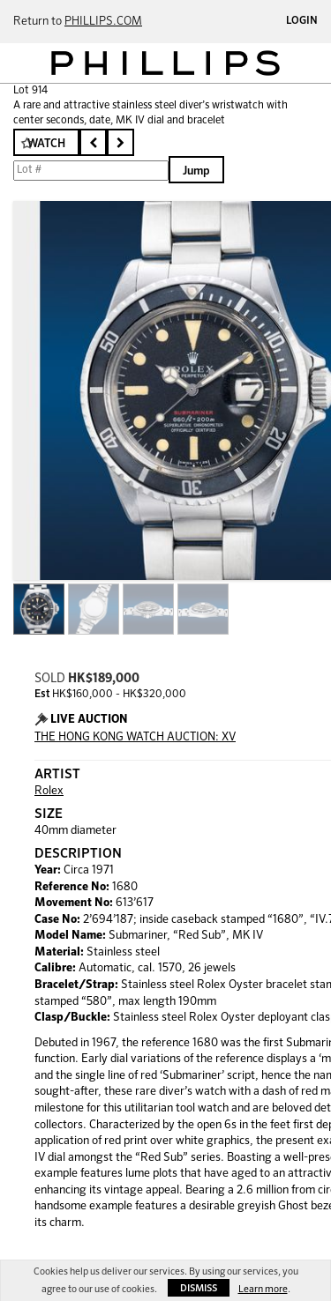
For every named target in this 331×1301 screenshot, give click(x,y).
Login (302, 21)
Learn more (263, 1289)
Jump (196, 171)
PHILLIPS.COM (103, 21)
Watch (46, 144)
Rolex (49, 791)
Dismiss (198, 1288)
